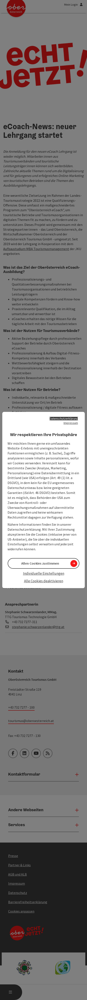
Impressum (71, 423)
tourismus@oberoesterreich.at (31, 721)
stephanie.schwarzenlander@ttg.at (38, 627)
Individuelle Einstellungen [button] (43, 573)
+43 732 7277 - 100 (21, 707)
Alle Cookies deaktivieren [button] (43, 581)
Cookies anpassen (21, 911)
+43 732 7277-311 (24, 622)
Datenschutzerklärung (64, 419)
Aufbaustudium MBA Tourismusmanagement (36, 249)
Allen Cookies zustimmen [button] (40, 563)
